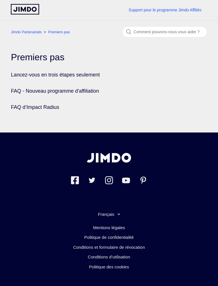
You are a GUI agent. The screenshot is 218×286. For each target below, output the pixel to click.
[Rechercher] (164, 32)
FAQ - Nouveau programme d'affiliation (55, 91)
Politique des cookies (109, 266)
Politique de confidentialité (109, 237)
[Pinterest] (143, 181)
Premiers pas (59, 32)
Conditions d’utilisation (109, 256)
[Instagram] (109, 181)
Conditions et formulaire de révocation (109, 247)
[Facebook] (75, 181)
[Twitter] (92, 181)
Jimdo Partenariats (26, 32)
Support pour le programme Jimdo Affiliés (165, 10)
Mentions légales (109, 227)
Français (107, 214)
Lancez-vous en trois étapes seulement (55, 75)
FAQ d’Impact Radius (35, 107)
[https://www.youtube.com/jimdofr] (126, 181)
